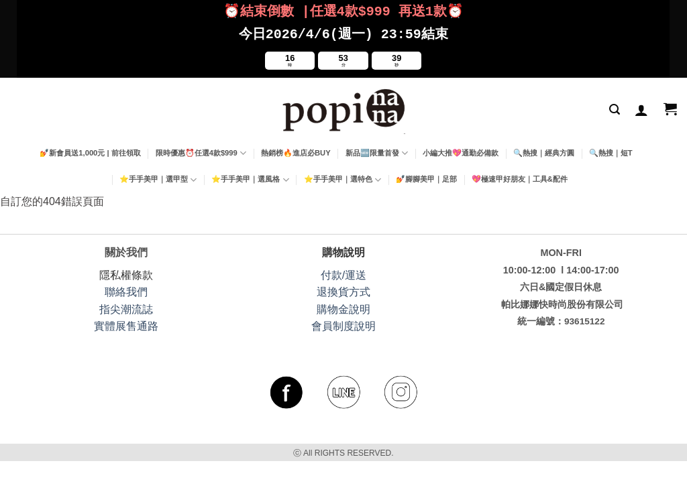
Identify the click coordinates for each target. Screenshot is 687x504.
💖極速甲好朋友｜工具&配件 (520, 176)
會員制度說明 (343, 323)
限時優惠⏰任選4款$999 (201, 150)
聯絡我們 (126, 289)
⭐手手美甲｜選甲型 (158, 177)
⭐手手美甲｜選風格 (249, 177)
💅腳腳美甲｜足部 (426, 176)
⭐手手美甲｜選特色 (342, 177)
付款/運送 (343, 272)
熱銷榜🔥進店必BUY (296, 150)
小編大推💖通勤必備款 (460, 150)
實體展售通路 (126, 323)
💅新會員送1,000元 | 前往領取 (90, 150)
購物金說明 (343, 306)
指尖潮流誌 (126, 306)
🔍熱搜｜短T (611, 150)
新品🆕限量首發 (377, 150)
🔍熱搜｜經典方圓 (543, 150)
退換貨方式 (343, 289)
